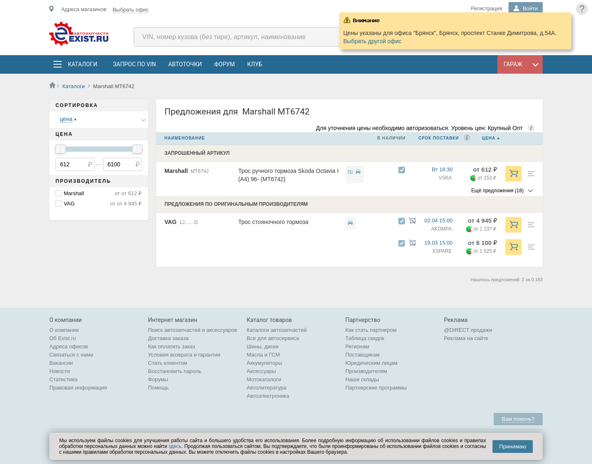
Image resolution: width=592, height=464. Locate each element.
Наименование (184, 138)
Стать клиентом (167, 363)
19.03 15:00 (442, 243)
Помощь (158, 388)
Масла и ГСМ (263, 355)
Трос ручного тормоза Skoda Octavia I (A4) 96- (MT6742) (288, 175)
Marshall (74, 193)
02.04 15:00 (442, 220)
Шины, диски (262, 346)
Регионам (357, 346)
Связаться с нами (71, 355)
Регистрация (486, 8)
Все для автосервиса (273, 338)
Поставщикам (362, 355)
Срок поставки (439, 138)
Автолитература (267, 388)
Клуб (254, 64)
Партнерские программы (376, 388)
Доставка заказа (168, 338)
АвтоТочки (185, 64)
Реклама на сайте (466, 338)
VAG (69, 204)
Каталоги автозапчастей (277, 330)
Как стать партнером (371, 330)
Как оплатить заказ (171, 346)
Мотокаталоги (264, 379)
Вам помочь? (518, 419)
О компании (64, 330)
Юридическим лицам (371, 363)
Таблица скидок (364, 338)
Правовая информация (78, 388)
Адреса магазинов (83, 9)
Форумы (158, 379)
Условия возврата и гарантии (184, 355)
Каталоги (82, 64)
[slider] (60, 149)
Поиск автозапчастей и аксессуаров (192, 330)
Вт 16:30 (446, 169)
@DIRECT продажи (468, 330)
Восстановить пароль (174, 371)
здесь (175, 446)
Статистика (63, 379)
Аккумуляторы (264, 363)
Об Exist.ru (62, 338)
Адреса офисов (68, 346)
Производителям (366, 371)
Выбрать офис (131, 10)
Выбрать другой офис (372, 41)
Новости (59, 371)
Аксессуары (261, 371)
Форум (224, 64)
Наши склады (362, 379)
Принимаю (512, 446)
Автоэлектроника (268, 396)
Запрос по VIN (134, 64)
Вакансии (61, 363)
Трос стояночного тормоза (273, 222)
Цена (488, 138)
